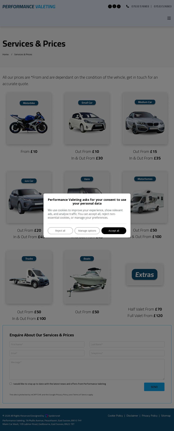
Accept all (114, 230)
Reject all (60, 230)
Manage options (87, 230)
